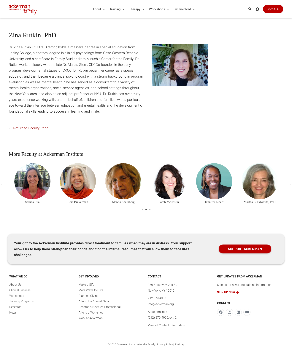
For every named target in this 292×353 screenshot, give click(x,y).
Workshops (16, 296)
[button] (101, 9)
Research (15, 307)
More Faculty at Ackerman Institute (46, 154)
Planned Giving (89, 296)
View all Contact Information (166, 325)
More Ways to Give (91, 290)
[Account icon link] (257, 9)
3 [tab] (150, 210)
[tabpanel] (32, 184)
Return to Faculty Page (30, 128)
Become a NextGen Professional (100, 307)
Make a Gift (86, 284)
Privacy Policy (165, 344)
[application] (103, 9)
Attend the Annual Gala (94, 301)
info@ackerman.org (161, 304)
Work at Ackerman (91, 318)
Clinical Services (20, 290)
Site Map (179, 344)
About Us (15, 284)
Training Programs (21, 301)
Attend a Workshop (91, 312)
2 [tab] (146, 210)
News (13, 312)
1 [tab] (142, 210)
